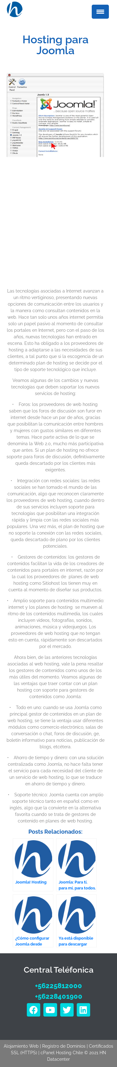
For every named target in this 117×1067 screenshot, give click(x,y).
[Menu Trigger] (100, 12)
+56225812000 (58, 986)
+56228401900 (58, 996)
